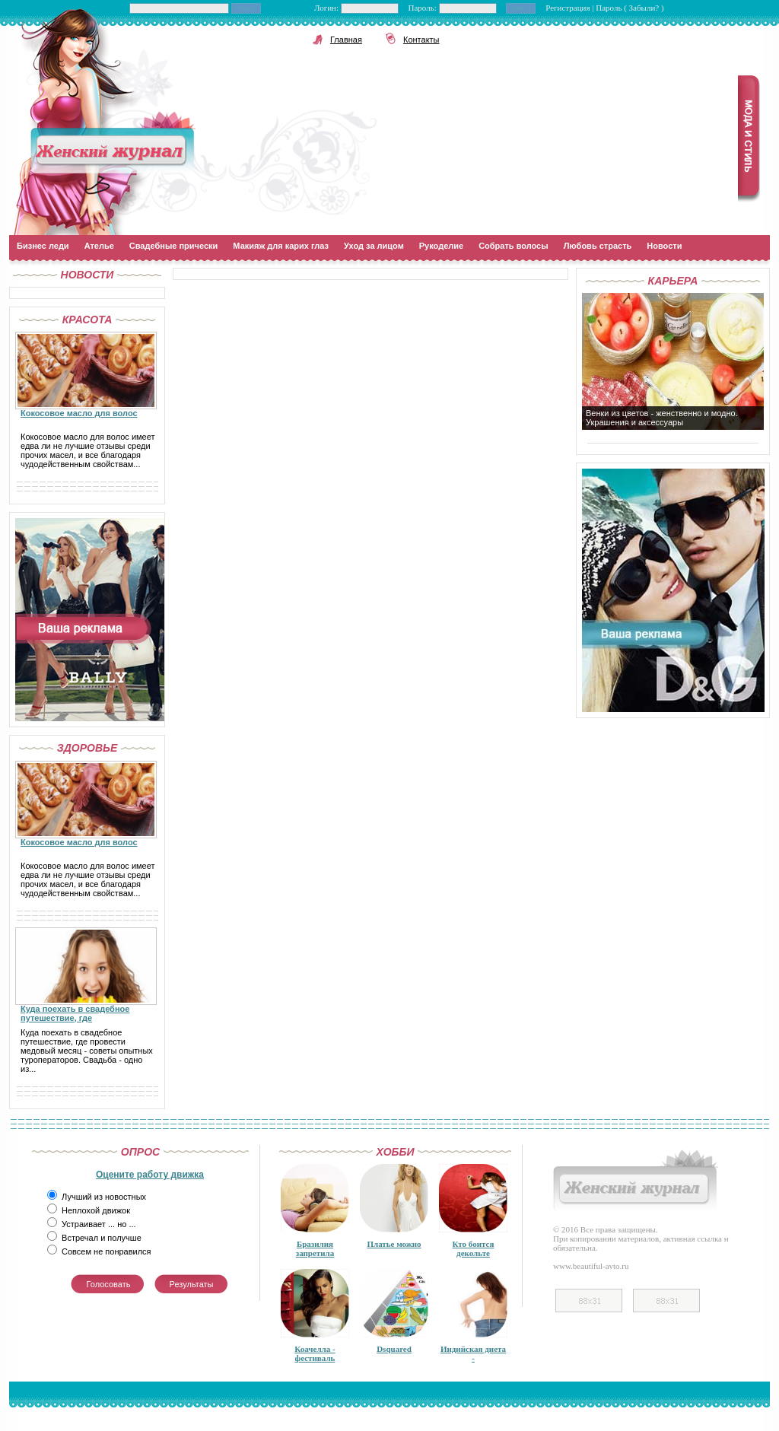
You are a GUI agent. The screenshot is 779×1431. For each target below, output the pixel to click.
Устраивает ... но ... (99, 1224)
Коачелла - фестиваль (314, 1353)
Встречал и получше (101, 1237)
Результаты (192, 1284)
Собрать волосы (513, 245)
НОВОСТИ (87, 275)
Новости (664, 245)
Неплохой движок (96, 1210)
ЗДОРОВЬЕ (87, 748)
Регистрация (568, 7)
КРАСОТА (87, 319)
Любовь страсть (598, 245)
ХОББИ (396, 1152)
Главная (346, 39)
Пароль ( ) (629, 7)
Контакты (421, 39)
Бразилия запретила (315, 1248)
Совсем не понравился (106, 1251)
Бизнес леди (43, 245)
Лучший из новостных (104, 1196)
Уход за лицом (374, 245)
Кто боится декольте (473, 1248)
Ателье (99, 245)
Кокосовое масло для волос (79, 413)
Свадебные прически (173, 245)
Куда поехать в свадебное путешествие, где (75, 1013)
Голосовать (109, 1284)
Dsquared (394, 1348)
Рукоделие (441, 245)
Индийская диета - (473, 1353)
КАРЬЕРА (673, 281)
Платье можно (394, 1243)
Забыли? (645, 7)
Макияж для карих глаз (281, 245)
